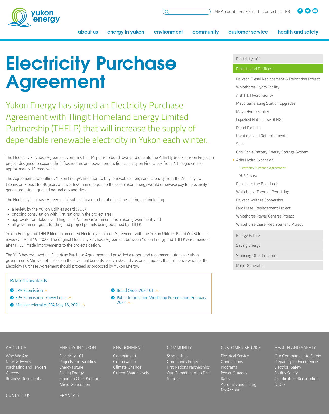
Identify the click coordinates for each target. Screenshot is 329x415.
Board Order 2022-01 (138, 290)
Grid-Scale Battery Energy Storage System (272, 152)
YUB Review (248, 175)
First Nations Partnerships (188, 367)
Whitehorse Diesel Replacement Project (269, 224)
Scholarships (177, 355)
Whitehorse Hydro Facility (257, 87)
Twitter (307, 11)
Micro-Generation (251, 265)
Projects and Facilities (254, 69)
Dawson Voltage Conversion (259, 200)
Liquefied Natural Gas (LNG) (259, 119)
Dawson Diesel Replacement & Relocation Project (278, 79)
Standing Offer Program (256, 255)
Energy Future (248, 235)
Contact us (272, 11)
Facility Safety (286, 372)
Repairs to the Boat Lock (257, 184)
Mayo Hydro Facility (252, 111)
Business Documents (23, 378)
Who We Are (17, 355)
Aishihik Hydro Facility (254, 95)
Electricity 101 (248, 59)
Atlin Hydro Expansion (255, 160)
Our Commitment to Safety (298, 355)
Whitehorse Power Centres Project (265, 216)
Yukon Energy (34, 17)
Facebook (300, 11)
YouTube (315, 11)
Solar (240, 144)
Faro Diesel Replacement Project (263, 208)
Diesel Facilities (248, 127)
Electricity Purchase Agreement (262, 168)
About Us (88, 32)
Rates (225, 378)
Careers (12, 372)
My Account (224, 11)
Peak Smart (249, 11)
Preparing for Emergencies (297, 361)
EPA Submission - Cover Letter (44, 297)
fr (287, 11)
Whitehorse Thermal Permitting (262, 192)
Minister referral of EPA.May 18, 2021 (50, 305)
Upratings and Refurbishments (261, 136)
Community (205, 32)
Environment (168, 32)
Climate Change (127, 367)
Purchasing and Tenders (26, 367)
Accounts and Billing (238, 384)
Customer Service (248, 32)
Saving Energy (248, 245)
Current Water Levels (131, 372)
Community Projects (184, 361)
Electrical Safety (288, 367)
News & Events (18, 361)
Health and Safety (298, 32)
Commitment (124, 355)
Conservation (124, 361)
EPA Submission (32, 290)
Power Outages (234, 372)
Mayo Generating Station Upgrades (265, 103)
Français (69, 395)
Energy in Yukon (125, 32)
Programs (229, 367)
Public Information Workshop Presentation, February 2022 (161, 300)
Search (167, 12)
